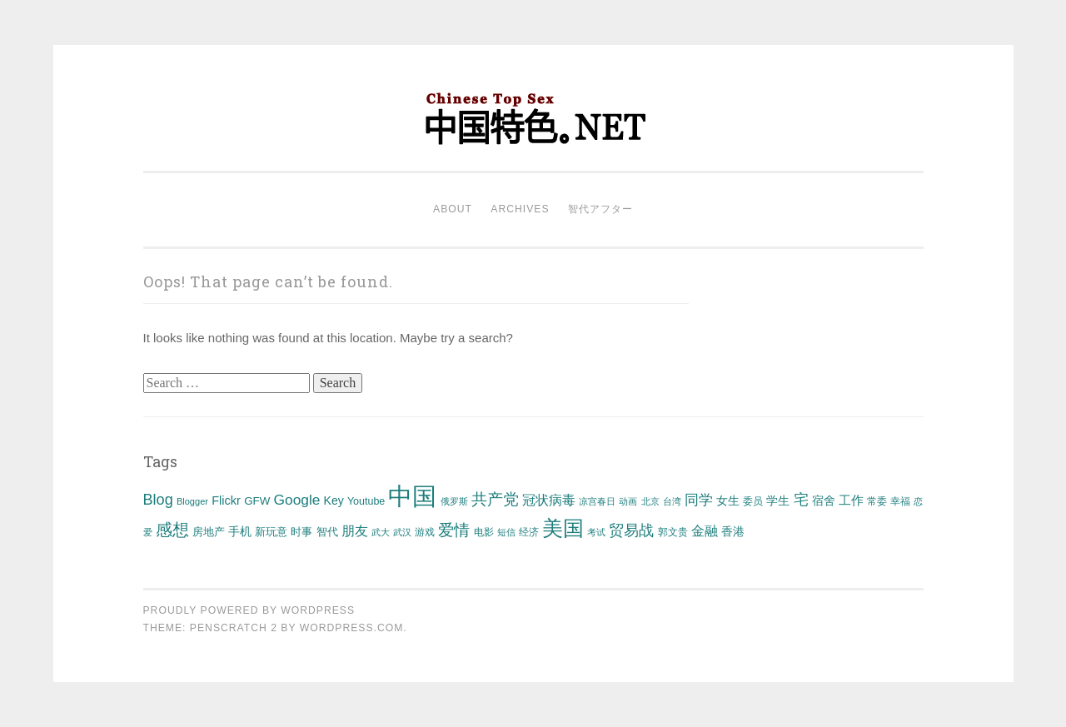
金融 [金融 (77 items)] (704, 531)
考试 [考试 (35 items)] (596, 532)
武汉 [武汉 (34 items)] (402, 532)
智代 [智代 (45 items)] (327, 532)
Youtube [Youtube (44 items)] (366, 501)
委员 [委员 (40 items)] (753, 501)
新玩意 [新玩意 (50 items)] (271, 531)
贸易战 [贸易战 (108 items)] (631, 530)
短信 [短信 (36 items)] (506, 532)
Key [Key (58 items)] (334, 500)
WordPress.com (352, 628)
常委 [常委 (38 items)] (877, 500)
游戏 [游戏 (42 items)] (425, 532)
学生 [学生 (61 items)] (778, 500)
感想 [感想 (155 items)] (172, 529)
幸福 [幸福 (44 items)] (900, 501)
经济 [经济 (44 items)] (529, 532)
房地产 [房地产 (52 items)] (208, 531)
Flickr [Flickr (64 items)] (226, 500)
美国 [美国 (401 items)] (563, 528)
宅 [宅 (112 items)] (801, 499)
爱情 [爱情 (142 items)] (454, 530)
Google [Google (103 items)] (297, 499)
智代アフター (600, 209)
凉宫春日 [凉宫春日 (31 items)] (597, 501)
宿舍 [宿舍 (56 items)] (823, 500)
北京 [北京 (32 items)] (650, 501)
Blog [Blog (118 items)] (158, 499)
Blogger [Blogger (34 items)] (192, 501)
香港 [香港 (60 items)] (733, 531)
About (452, 209)
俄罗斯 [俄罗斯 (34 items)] (454, 501)
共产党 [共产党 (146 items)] (495, 499)
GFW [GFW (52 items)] (257, 501)
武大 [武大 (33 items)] (380, 532)
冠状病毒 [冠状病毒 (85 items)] (548, 499)
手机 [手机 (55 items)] (240, 531)
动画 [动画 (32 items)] (628, 501)
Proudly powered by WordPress (249, 610)
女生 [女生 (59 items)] (728, 500)
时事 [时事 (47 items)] (301, 531)
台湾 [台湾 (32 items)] (672, 501)
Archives (520, 209)
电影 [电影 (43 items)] (484, 532)
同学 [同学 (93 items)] (699, 500)
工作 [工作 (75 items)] (851, 500)
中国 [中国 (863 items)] (412, 496)
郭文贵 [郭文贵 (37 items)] (673, 532)
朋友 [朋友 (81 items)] (354, 531)
